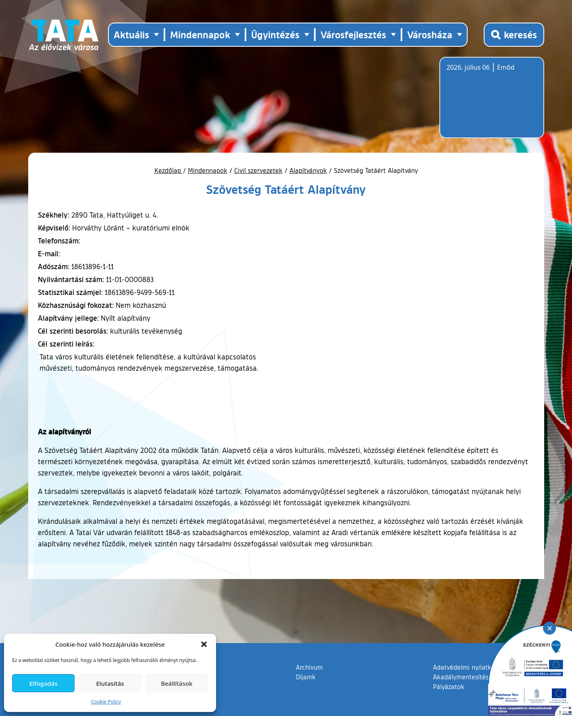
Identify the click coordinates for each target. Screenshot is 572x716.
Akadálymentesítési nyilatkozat (478, 677)
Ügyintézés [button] (275, 34)
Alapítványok (308, 170)
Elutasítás (110, 683)
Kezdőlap (168, 170)
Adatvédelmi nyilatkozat (468, 667)
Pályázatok (448, 687)
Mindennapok (207, 170)
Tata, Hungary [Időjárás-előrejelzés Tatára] (492, 102)
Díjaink (306, 677)
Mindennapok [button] (200, 34)
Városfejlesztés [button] (353, 34)
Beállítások (176, 683)
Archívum (309, 666)
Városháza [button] (429, 34)
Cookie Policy (106, 701)
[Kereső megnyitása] (514, 35)
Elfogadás (43, 683)
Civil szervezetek (258, 170)
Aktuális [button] (131, 34)
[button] (204, 644)
